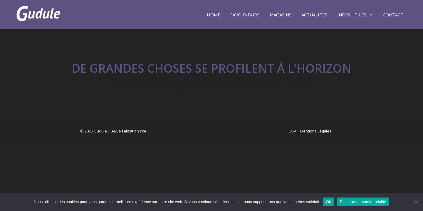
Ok (328, 202)
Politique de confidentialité (363, 202)
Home (213, 15)
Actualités (314, 15)
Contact (393, 15)
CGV (292, 131)
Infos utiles (357, 14)
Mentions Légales (315, 131)
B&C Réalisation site (128, 131)
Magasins (280, 15)
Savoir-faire (245, 15)
